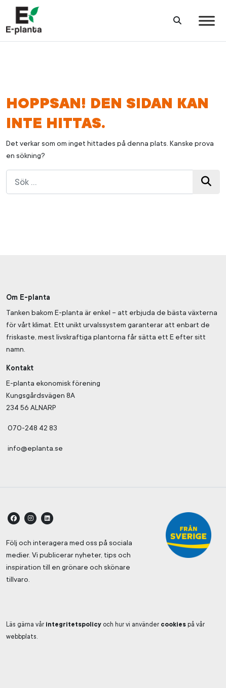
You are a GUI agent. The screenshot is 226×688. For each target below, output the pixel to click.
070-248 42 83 (32, 428)
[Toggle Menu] (207, 20)
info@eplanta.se (34, 448)
